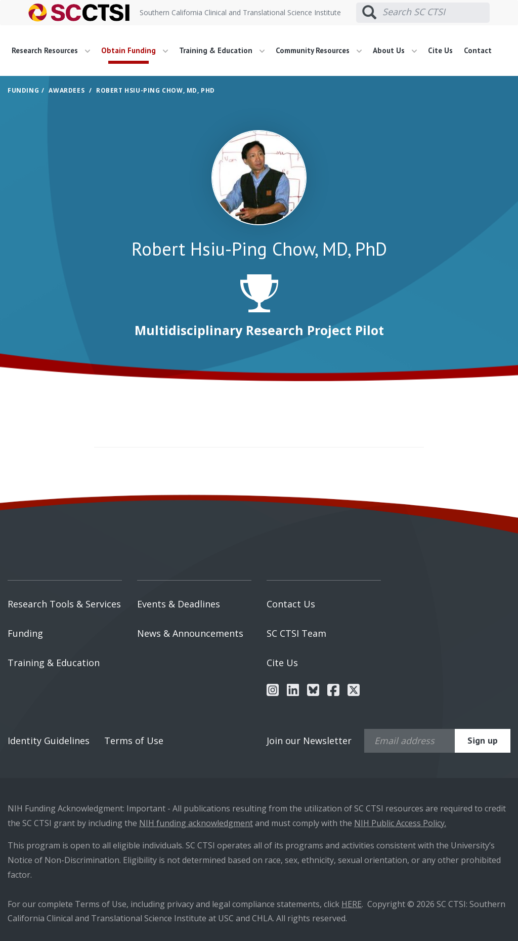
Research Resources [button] (51, 50)
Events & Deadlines (178, 604)
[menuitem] (54, 50)
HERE (351, 904)
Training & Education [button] (222, 50)
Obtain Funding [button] (134, 50)
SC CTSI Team (296, 633)
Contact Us (291, 604)
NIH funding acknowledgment (196, 823)
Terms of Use (133, 740)
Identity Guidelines (49, 740)
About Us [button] (395, 50)
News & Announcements (190, 633)
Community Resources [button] (319, 50)
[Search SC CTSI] (436, 12)
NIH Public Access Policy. (400, 823)
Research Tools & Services (64, 604)
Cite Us (440, 50)
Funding (23, 90)
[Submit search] (369, 13)
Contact (478, 50)
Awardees (66, 90)
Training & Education (54, 663)
